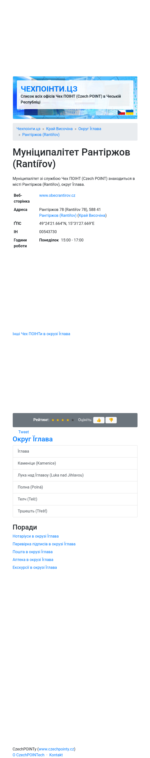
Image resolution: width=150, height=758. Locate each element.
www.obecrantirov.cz (57, 195)
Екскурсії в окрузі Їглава (35, 567)
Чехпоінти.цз (49, 88)
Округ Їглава (89, 128)
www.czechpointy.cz (56, 749)
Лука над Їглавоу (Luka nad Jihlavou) (51, 475)
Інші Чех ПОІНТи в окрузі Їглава (41, 334)
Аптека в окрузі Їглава (33, 559)
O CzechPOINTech (29, 755)
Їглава (23, 451)
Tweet (23, 432)
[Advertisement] (75, 38)
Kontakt (56, 755)
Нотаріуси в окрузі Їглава (36, 536)
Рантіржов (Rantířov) (40, 134)
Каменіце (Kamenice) (37, 463)
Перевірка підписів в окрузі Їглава (44, 544)
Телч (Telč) (27, 499)
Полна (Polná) (30, 487)
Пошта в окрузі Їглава (33, 552)
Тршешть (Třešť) (32, 511)
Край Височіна (59, 128)
